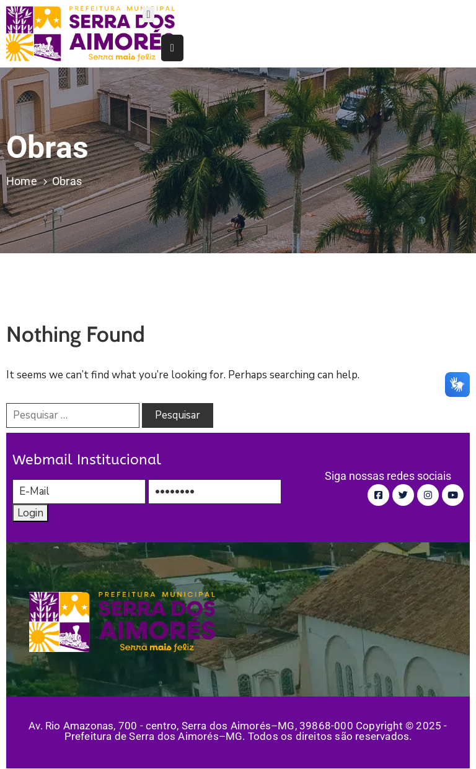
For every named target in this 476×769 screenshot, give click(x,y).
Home (21, 181)
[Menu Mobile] (148, 14)
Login (30, 513)
